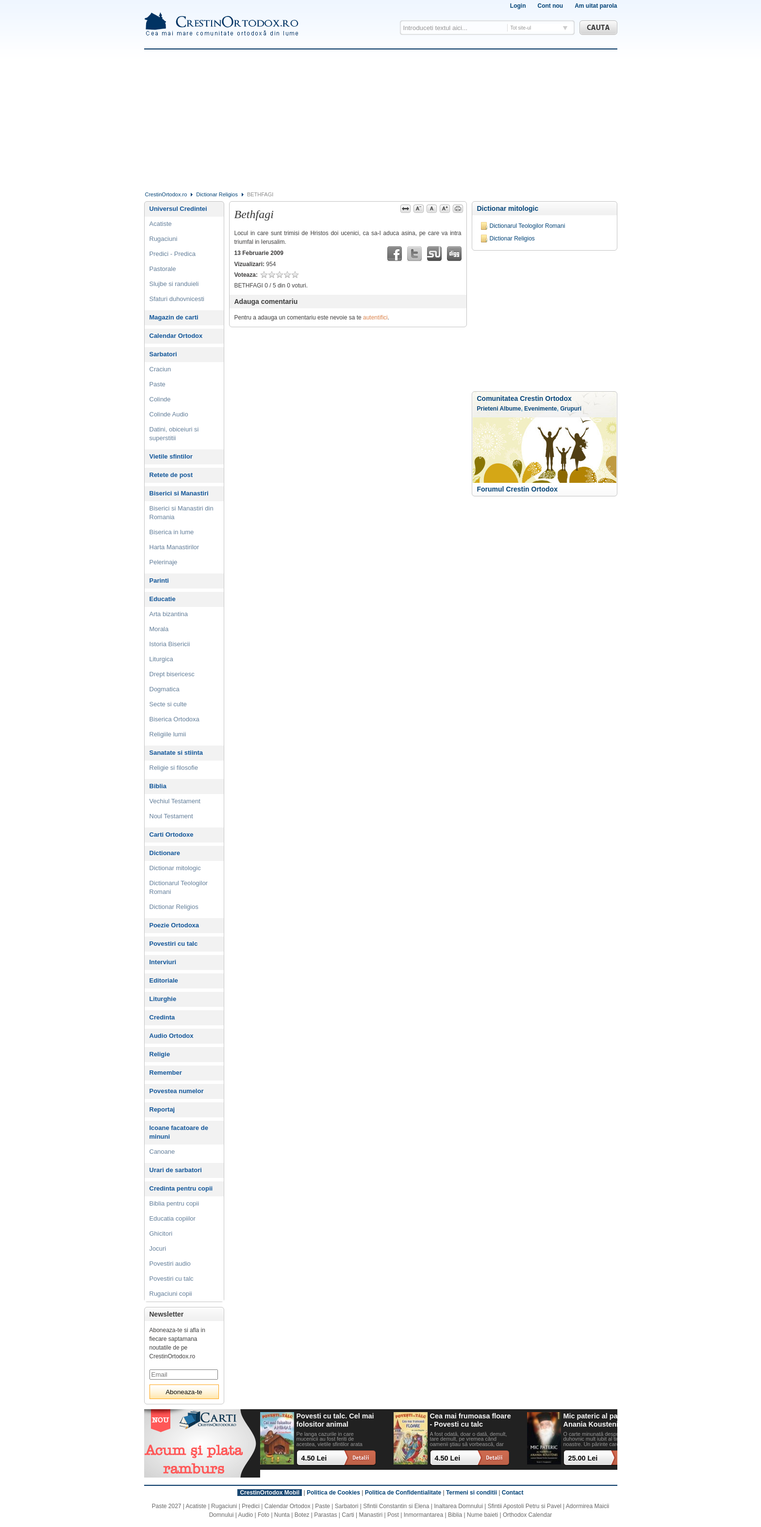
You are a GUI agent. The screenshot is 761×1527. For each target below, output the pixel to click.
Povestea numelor (176, 1091)
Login (518, 5)
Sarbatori (163, 354)
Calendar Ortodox (176, 335)
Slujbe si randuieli (174, 283)
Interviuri (163, 962)
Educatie (162, 599)
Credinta (162, 1017)
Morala (159, 629)
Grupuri (570, 408)
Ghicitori (161, 1233)
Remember (165, 1072)
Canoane (162, 1151)
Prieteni (487, 408)
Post (393, 1514)
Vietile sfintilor (171, 456)
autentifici (375, 317)
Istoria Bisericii (169, 644)
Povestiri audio (170, 1263)
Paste (157, 384)
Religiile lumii (167, 734)
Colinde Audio (168, 414)
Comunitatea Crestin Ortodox (524, 398)
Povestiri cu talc (173, 943)
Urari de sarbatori (175, 1170)
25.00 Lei (583, 1458)
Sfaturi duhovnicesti (176, 298)
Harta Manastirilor (174, 547)
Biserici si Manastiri (179, 493)
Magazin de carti (174, 317)
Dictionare (165, 853)
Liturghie (163, 998)
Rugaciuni (163, 238)
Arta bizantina (168, 614)
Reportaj (162, 1109)
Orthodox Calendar (527, 1514)
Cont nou (550, 5)
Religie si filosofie (173, 767)
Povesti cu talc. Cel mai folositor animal (335, 1420)
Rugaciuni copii (170, 1293)
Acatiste (160, 223)
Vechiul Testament (174, 801)
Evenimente (540, 408)
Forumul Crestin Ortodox (517, 489)
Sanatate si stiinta (176, 752)
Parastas (325, 1514)
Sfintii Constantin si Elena (396, 1506)
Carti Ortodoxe (171, 834)
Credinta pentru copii (181, 1188)
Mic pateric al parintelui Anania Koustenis (602, 1420)
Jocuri (157, 1248)
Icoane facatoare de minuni (178, 1132)
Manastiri (370, 1514)
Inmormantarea (423, 1514)
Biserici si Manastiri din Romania (181, 513)
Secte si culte (168, 704)
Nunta (282, 1514)
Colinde (160, 399)
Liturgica (161, 659)
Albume (510, 408)
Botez (302, 1514)
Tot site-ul (521, 28)
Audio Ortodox (171, 1035)
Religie (159, 1054)
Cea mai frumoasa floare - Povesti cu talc (470, 1420)
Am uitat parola (596, 5)
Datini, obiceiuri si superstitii (174, 434)
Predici (251, 1506)
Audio (245, 1514)
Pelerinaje (163, 562)
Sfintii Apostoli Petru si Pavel (525, 1506)
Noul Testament (171, 816)
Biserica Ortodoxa (174, 719)
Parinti (159, 580)
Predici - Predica (172, 253)
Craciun (160, 369)
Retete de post (171, 474)
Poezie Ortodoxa (174, 925)
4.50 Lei (314, 1458)
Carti (348, 1514)
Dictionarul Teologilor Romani (527, 226)
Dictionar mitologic (508, 208)
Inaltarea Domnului (458, 1506)
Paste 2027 (167, 1506)
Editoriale (163, 980)
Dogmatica (164, 689)
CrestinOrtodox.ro (166, 194)
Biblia (157, 786)
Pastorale (162, 268)
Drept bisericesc (172, 674)
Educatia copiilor (172, 1218)
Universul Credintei (178, 208)
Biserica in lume (171, 532)
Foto (263, 1514)
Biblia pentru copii (174, 1203)
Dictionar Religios (217, 194)
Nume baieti (482, 1514)
